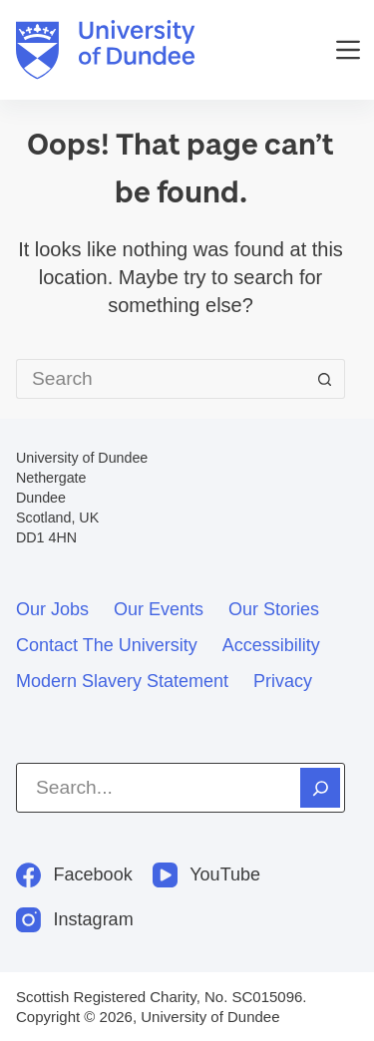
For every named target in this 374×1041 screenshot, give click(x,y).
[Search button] (325, 379)
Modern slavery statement (122, 681)
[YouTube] (206, 875)
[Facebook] (74, 875)
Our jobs (52, 609)
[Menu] (348, 50)
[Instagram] (75, 919)
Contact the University (106, 645)
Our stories (273, 609)
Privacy (282, 681)
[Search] (320, 788)
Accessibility (271, 645)
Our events (158, 609)
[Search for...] (160, 379)
